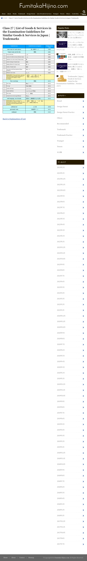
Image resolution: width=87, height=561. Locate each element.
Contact (82, 14)
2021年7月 (61, 276)
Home (4, 14)
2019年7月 (61, 413)
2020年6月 (61, 350)
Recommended (63, 123)
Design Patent (31, 14)
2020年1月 (61, 378)
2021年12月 (61, 247)
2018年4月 (61, 498)
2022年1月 (61, 241)
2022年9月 (61, 196)
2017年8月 (61, 538)
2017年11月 (61, 527)
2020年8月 (61, 338)
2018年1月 (60, 515)
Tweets (62, 14)
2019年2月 (61, 441)
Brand (59, 101)
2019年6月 (61, 418)
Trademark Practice (64, 135)
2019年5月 (61, 424)
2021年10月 (61, 259)
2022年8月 (61, 201)
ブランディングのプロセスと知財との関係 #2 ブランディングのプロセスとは (70, 46)
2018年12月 (61, 452)
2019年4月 (61, 430)
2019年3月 (61, 435)
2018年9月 (61, 470)
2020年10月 (61, 327)
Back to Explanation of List (14, 118)
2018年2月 (61, 510)
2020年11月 (61, 321)
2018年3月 (61, 504)
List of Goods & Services (44, 14)
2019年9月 (61, 401)
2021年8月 (61, 270)
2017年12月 (61, 521)
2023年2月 (61, 167)
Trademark (21, 14)
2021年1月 (60, 310)
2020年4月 (61, 361)
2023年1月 (61, 173)
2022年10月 (61, 190)
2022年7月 (61, 207)
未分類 (59, 152)
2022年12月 (61, 179)
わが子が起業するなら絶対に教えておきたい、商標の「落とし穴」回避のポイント (70, 67)
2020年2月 (61, 373)
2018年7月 (61, 481)
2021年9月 (61, 264)
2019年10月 (61, 395)
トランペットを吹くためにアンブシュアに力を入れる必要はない (76, 35)
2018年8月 (61, 475)
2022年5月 (61, 218)
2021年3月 (61, 298)
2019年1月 (60, 447)
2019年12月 (61, 384)
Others (68, 14)
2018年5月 (61, 492)
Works (15, 14)
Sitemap (31, 557)
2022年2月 (61, 236)
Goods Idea (75, 14)
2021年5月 (61, 287)
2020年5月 (61, 356)
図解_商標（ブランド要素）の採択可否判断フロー (76, 56)
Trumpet (56, 14)
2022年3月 (61, 230)
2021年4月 (61, 293)
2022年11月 (61, 184)
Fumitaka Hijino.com (62, 558)
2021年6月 (61, 281)
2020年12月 (61, 316)
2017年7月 (60, 544)
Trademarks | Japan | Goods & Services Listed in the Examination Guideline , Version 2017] (70, 81)
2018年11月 (61, 458)
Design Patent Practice (65, 112)
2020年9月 (61, 333)
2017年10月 (61, 532)
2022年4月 (61, 224)
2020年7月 (61, 344)
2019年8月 (61, 407)
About (9, 14)
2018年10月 (61, 464)
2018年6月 (61, 487)
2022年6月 (61, 213)
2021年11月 (61, 253)
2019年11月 (61, 390)
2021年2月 (61, 304)
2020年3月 (61, 367)
